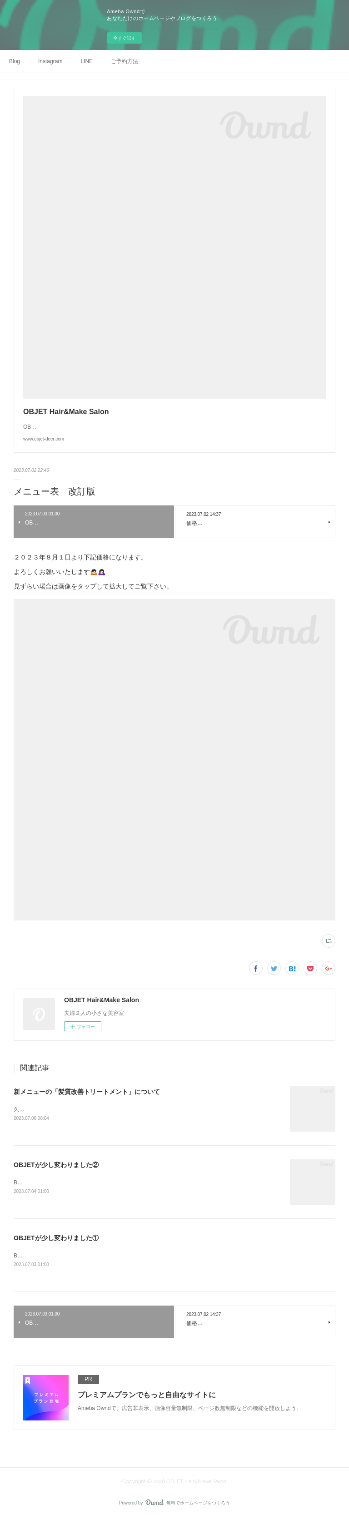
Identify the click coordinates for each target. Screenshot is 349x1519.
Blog (14, 61)
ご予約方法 (124, 61)
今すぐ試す (124, 37)
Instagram (50, 61)
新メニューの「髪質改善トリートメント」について (87, 1091)
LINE (86, 61)
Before (22, 1183)
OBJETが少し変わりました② (56, 1165)
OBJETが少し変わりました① (56, 1238)
